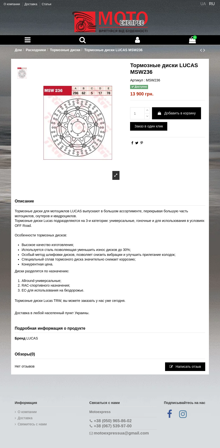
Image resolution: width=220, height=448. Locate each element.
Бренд (20, 338)
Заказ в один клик (149, 126)
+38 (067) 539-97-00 (113, 426)
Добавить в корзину (176, 113)
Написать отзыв (185, 367)
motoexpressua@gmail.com (121, 433)
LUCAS (32, 338)
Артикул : (137, 80)
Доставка (31, 4)
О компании (12, 4)
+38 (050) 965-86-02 (113, 420)
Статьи (46, 4)
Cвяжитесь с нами (32, 424)
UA (203, 4)
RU (212, 4)
